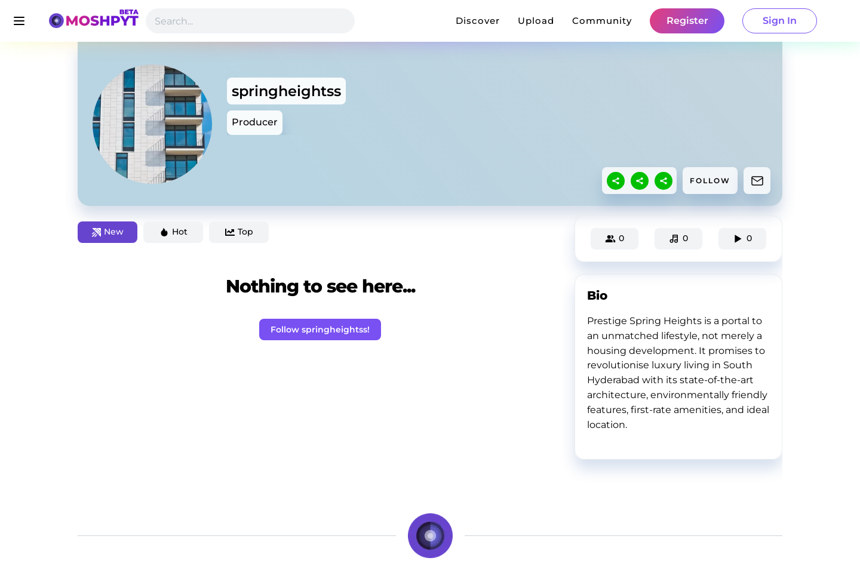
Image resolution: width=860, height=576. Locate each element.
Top (239, 231)
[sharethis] (616, 181)
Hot (173, 231)
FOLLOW (710, 180)
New (108, 231)
